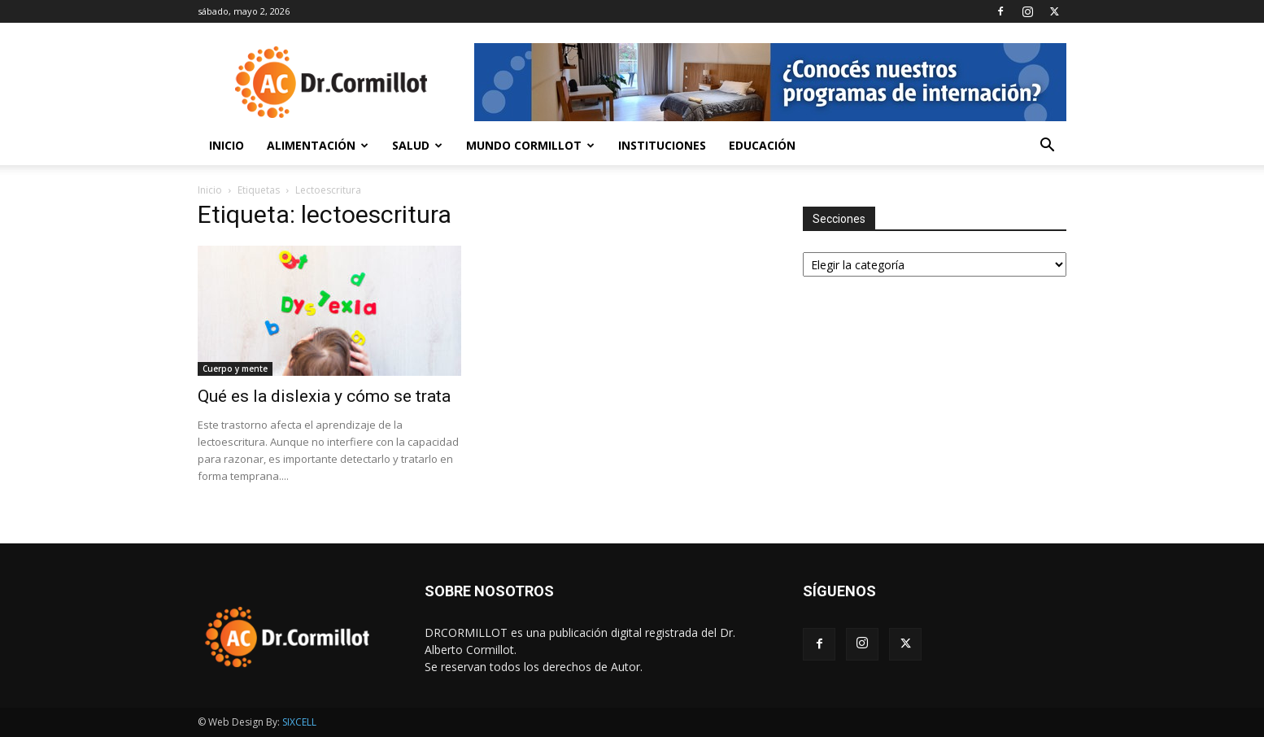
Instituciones (662, 145)
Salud (417, 145)
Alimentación (317, 145)
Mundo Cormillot (530, 145)
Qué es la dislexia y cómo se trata (324, 396)
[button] (1046, 147)
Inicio (226, 145)
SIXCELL (299, 722)
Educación (762, 145)
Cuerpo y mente (235, 368)
